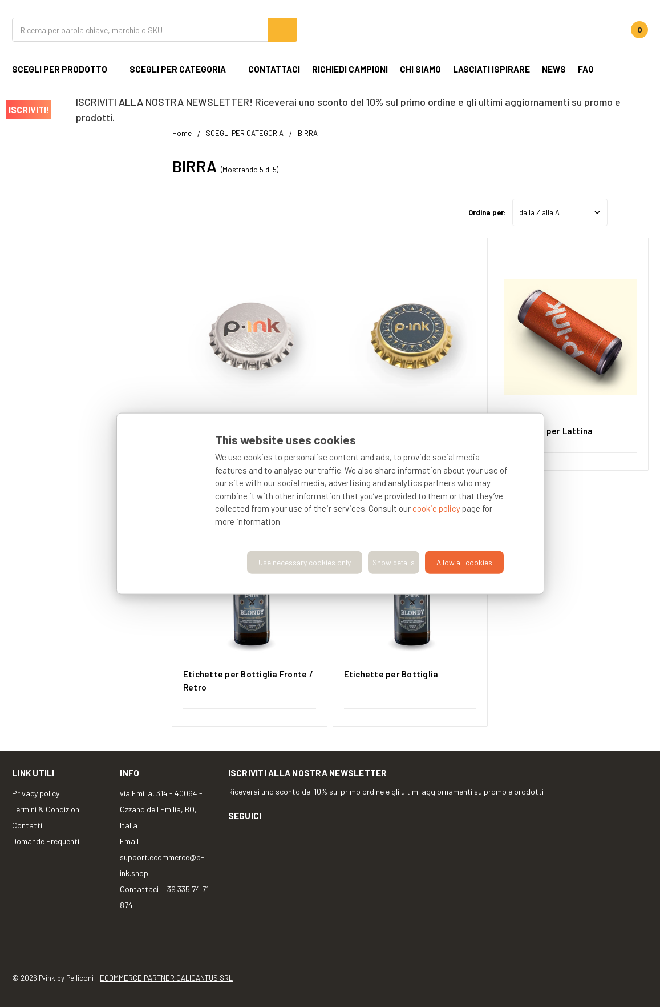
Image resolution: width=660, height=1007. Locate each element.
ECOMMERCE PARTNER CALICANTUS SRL (166, 977)
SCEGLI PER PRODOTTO (65, 69)
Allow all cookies (464, 562)
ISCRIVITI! (29, 109)
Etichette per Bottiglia (391, 674)
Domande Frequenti (45, 841)
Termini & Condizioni (46, 809)
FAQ (585, 69)
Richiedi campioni (350, 69)
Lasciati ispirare (491, 69)
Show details (393, 562)
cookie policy (436, 508)
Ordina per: (487, 212)
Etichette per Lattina (548, 431)
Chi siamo (420, 69)
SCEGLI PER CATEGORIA (182, 69)
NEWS (554, 69)
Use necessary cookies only (304, 562)
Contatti (27, 825)
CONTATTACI (274, 69)
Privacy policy (35, 793)
